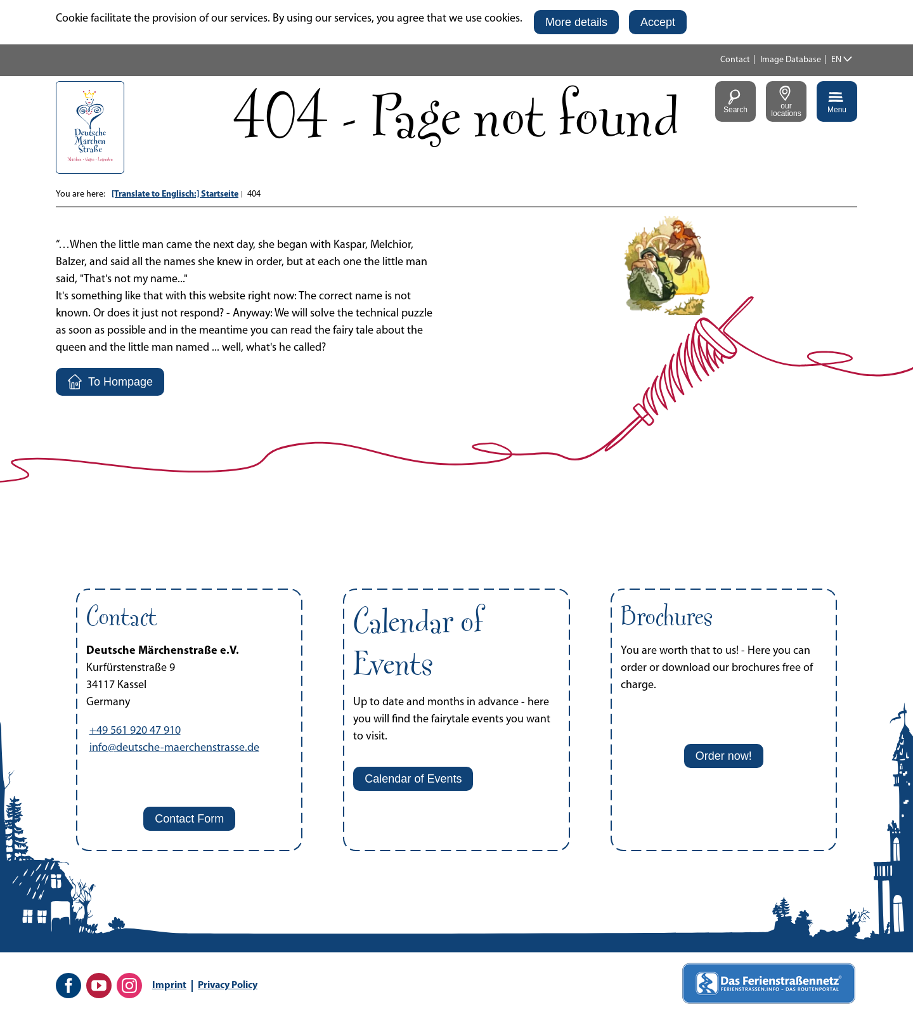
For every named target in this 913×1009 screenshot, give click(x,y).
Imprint (169, 985)
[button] (576, 22)
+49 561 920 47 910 (135, 731)
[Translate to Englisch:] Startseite (175, 194)
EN (836, 60)
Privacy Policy (227, 985)
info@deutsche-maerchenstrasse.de (174, 748)
